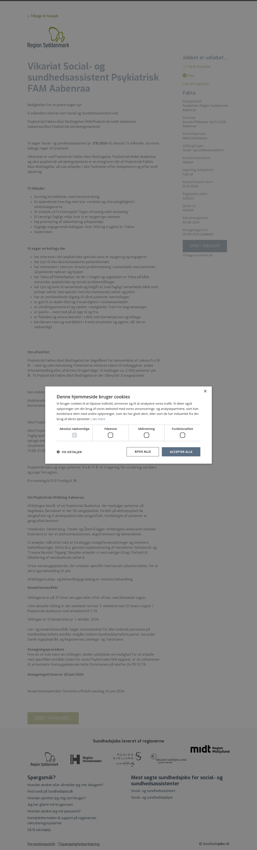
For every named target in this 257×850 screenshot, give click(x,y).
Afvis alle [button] (142, 452)
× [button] (205, 391)
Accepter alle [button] (180, 452)
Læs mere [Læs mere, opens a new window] (98, 419)
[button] (69, 452)
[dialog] (128, 425)
